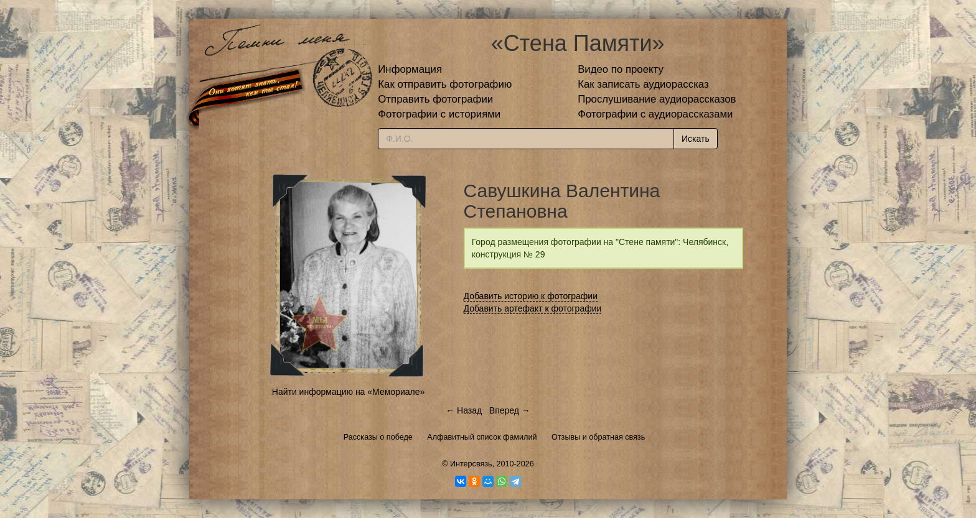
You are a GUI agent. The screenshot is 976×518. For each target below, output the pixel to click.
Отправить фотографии (435, 99)
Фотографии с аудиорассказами (655, 114)
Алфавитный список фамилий (482, 437)
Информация (410, 69)
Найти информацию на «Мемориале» (348, 392)
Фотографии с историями (439, 114)
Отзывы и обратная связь (598, 437)
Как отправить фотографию (445, 84)
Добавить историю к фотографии (531, 296)
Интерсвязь (471, 464)
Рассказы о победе (378, 437)
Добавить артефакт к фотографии (533, 308)
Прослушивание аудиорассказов (657, 99)
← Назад (464, 410)
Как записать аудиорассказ (643, 84)
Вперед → (509, 410)
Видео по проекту (621, 69)
